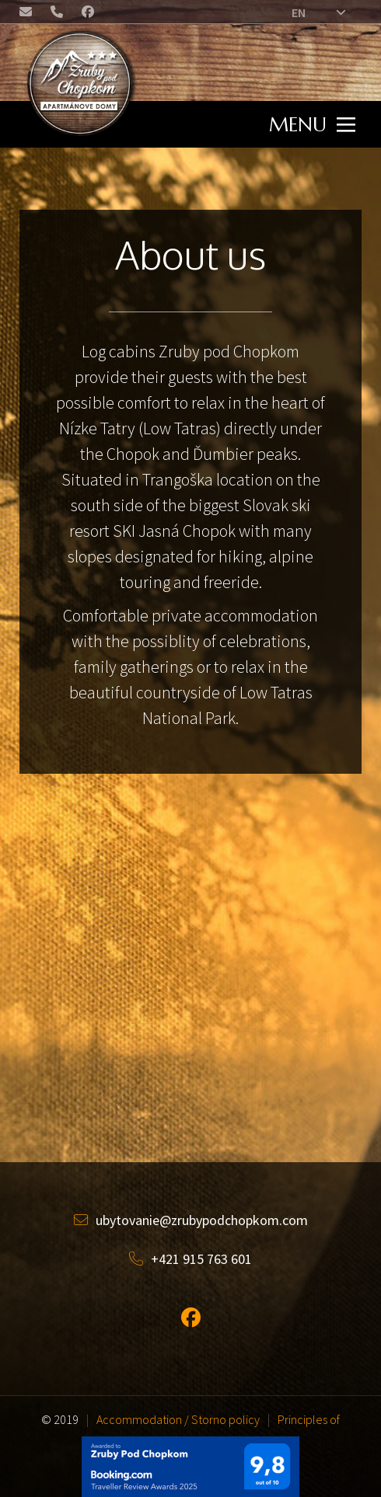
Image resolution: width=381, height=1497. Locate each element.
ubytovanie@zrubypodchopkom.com (27, 14)
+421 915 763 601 (190, 1259)
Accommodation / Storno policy (178, 1419)
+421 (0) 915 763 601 (58, 14)
